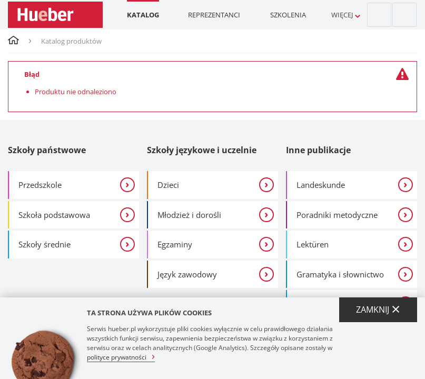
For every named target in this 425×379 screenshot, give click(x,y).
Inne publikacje (318, 150)
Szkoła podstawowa (54, 215)
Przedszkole (40, 184)
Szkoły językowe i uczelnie (201, 150)
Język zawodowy (187, 274)
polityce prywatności (116, 356)
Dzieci (168, 184)
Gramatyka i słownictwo (340, 274)
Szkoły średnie (44, 244)
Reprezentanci (214, 14)
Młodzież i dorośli (189, 215)
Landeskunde (320, 184)
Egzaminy (174, 244)
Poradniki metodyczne (337, 215)
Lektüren (312, 244)
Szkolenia (288, 14)
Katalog (143, 14)
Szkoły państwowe (47, 150)
